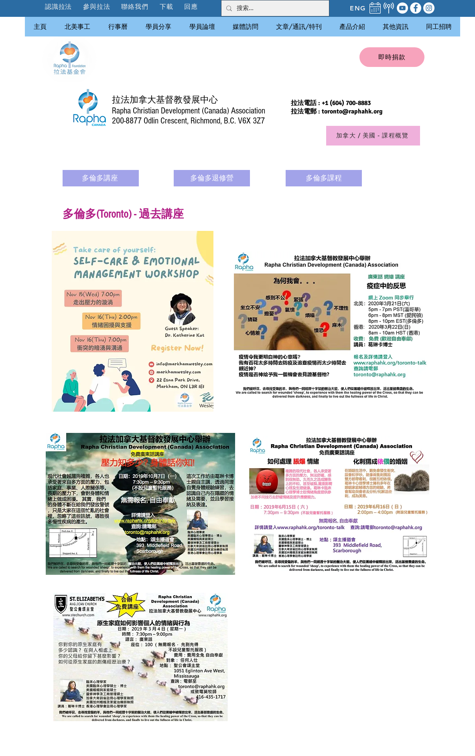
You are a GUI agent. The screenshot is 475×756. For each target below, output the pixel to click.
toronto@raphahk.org (352, 111)
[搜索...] (274, 8)
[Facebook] (415, 8)
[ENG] (358, 8)
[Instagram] (428, 8)
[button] (97, 6)
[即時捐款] (391, 57)
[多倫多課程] (324, 178)
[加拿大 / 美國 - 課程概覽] (373, 136)
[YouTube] (402, 8)
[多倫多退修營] (212, 178)
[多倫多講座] (101, 178)
